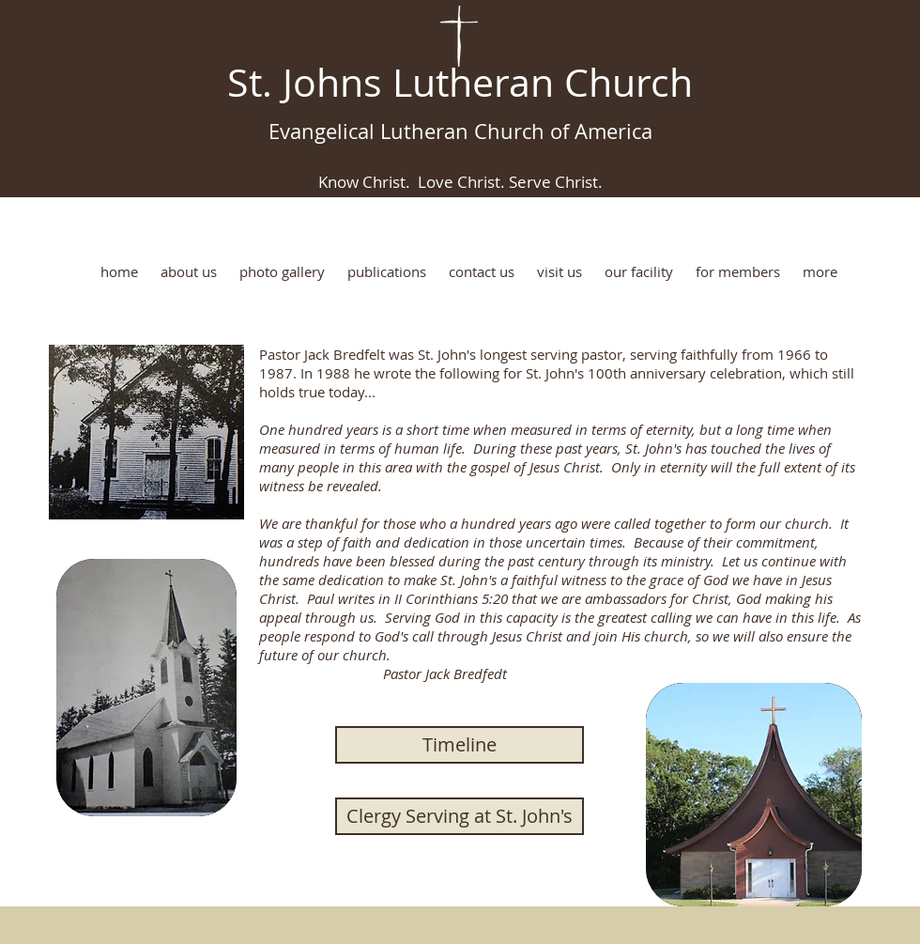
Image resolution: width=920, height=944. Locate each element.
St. (249, 82)
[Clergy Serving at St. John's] (459, 816)
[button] (188, 272)
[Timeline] (459, 745)
